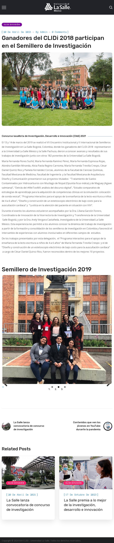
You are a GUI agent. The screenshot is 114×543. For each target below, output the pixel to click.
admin (44, 32)
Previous (7, 384)
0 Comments (59, 32)
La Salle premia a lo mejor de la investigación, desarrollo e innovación (85, 505)
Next (107, 384)
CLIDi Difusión (12, 24)
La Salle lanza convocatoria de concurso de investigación (28, 505)
